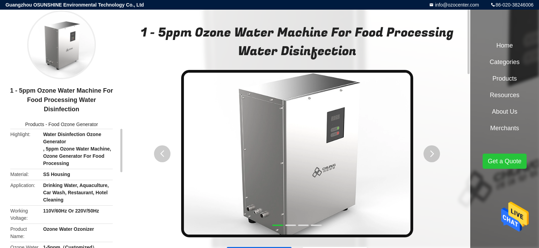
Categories (504, 62)
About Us (504, 111)
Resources (504, 95)
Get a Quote (504, 161)
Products (34, 124)
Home (504, 45)
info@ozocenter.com (456, 5)
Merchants (504, 128)
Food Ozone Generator (73, 124)
